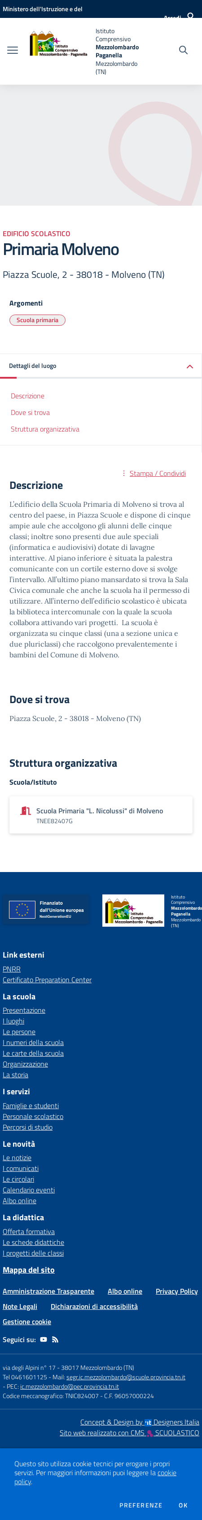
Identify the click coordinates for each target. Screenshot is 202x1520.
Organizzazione (25, 1063)
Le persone (19, 1031)
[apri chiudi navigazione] (12, 51)
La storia (15, 1074)
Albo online (19, 1200)
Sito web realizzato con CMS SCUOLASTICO (129, 1432)
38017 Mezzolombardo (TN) (97, 1367)
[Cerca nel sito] (183, 51)
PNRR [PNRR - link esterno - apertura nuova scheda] (12, 968)
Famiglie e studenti (31, 1105)
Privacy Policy (177, 1291)
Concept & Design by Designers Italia (139, 1421)
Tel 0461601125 (25, 1377)
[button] (101, 366)
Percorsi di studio (28, 1127)
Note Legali (20, 1306)
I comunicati (21, 1168)
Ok (183, 1505)
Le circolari (18, 1179)
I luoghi (13, 1020)
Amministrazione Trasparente (48, 1291)
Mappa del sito (29, 1270)
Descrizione (27, 395)
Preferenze (140, 1505)
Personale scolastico (33, 1116)
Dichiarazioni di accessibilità (94, 1306)
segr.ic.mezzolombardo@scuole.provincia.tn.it (125, 1377)
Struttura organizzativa (45, 428)
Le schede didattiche (33, 1242)
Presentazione (24, 1010)
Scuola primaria (37, 319)
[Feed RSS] (55, 1339)
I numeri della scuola (33, 1042)
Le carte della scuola (33, 1053)
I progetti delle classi (33, 1253)
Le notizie (17, 1157)
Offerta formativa (29, 1231)
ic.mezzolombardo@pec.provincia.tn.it (69, 1386)
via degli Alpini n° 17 (29, 1367)
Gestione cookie (27, 1321)
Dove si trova (30, 412)
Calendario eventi (29, 1189)
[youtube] (44, 1339)
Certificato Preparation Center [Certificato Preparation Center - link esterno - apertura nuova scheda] (47, 979)
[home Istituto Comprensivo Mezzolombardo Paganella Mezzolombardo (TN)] (83, 51)
